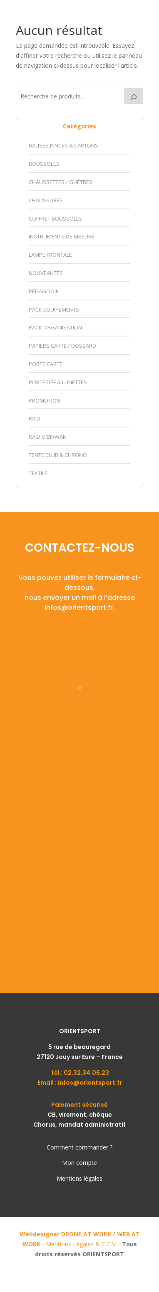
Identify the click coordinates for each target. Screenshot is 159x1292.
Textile (38, 473)
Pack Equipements (54, 309)
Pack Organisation (55, 327)
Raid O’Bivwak (47, 436)
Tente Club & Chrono (58, 455)
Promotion (44, 400)
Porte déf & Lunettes (58, 382)
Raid (34, 418)
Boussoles (44, 163)
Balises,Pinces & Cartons (63, 145)
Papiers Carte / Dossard (62, 345)
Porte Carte (45, 364)
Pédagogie (44, 291)
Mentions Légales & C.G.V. (81, 1244)
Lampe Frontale (50, 254)
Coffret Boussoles (55, 218)
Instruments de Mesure (61, 236)
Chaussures (46, 200)
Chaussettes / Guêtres (60, 182)
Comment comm (70, 1147)
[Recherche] (133, 96)
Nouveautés (46, 273)
